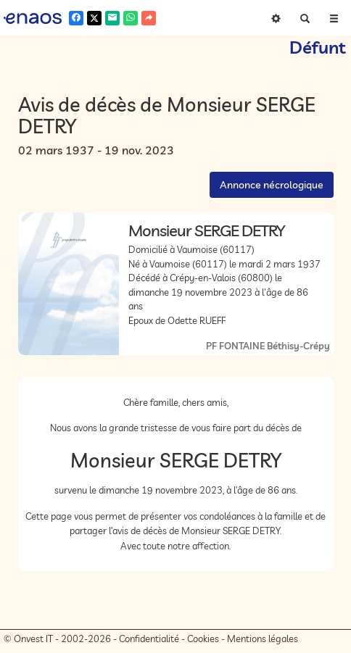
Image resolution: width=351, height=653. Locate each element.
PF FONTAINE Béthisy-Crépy (268, 346)
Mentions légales (262, 638)
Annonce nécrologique (271, 184)
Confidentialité (149, 638)
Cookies (203, 638)
